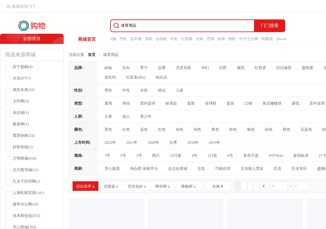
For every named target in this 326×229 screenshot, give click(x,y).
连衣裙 (136, 39)
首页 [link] (92, 54)
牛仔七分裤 (248, 39)
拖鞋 (232, 39)
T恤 (113, 39)
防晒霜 (267, 39)
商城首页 (87, 39)
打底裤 (187, 39)
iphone (281, 39)
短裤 (221, 39)
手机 (123, 39)
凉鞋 (148, 39)
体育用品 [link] (110, 54)
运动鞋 (161, 39)
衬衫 (174, 39)
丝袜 (199, 39)
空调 (210, 39)
